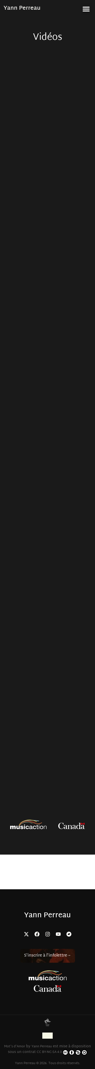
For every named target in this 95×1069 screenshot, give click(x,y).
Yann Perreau (22, 8)
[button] (86, 9)
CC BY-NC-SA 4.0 (62, 1052)
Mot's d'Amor (14, 1047)
